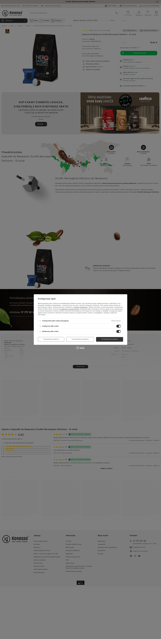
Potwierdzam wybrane (51, 339)
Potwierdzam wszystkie (109, 339)
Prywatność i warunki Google (69, 309)
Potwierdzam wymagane (80, 339)
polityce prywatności (81, 307)
